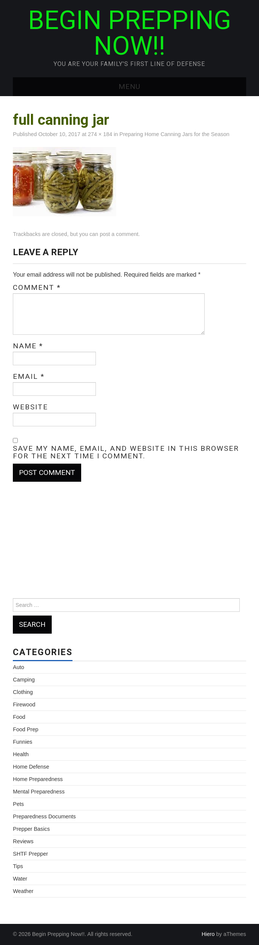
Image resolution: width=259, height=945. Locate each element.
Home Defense (31, 767)
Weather (23, 891)
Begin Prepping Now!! (129, 33)
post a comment (119, 234)
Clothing (23, 692)
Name (28, 346)
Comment (37, 287)
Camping (24, 680)
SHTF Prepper (30, 854)
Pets (18, 804)
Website (30, 407)
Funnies (22, 742)
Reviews (23, 841)
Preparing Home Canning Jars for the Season (174, 134)
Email (29, 376)
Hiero (208, 934)
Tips (18, 866)
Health (21, 754)
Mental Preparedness (39, 792)
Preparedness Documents (44, 816)
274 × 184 (100, 134)
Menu (129, 86)
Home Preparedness (38, 779)
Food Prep (25, 729)
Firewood (24, 704)
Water (20, 879)
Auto (18, 667)
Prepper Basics (31, 829)
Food (19, 717)
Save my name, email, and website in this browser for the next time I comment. (126, 452)
